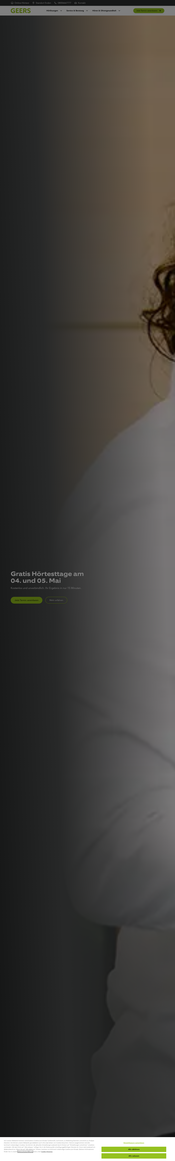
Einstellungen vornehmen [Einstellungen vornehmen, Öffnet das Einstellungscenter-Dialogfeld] (134, 1143)
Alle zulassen (134, 1156)
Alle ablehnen (134, 1149)
